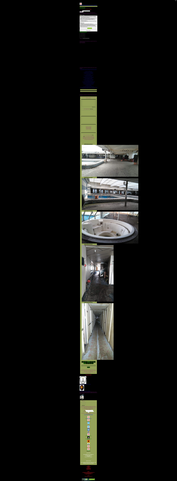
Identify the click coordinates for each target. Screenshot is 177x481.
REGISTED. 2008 (82, 1)
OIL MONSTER (88, 442)
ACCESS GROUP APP (88, 418)
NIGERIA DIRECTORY (88, 435)
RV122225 (81, 2)
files (80, 58)
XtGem (84, 136)
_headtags (81, 50)
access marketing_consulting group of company (86, 52)
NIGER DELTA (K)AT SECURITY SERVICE (85, 384)
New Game (82, 37)
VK (88, 431)
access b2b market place (83, 51)
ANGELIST (88, 439)
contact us (81, 56)
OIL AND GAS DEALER (83, 48)
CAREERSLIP (88, 421)
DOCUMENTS (81, 46)
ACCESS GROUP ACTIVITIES (85, 17)
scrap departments (82, 63)
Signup (83, 15)
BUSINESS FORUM (83, 20)
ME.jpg (80, 47)
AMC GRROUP (82, 43)
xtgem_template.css (82, 66)
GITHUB (88, 444)
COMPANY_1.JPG (82, 45)
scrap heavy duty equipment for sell (84, 64)
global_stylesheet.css (82, 59)
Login (81, 15)
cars (80, 54)
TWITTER (88, 425)
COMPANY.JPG (82, 44)
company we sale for (82, 55)
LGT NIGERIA (88, 450)
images (81, 60)
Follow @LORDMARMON (94, 38)
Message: (84, 411)
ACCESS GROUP (88, 447)
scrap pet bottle (82, 62)
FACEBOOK (88, 428)
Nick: (84, 410)
